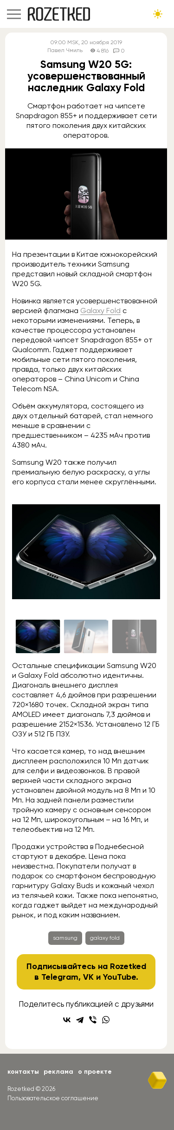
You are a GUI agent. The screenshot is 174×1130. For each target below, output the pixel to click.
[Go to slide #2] (86, 636)
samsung (65, 938)
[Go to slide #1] (38, 636)
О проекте (95, 1072)
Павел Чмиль (65, 50)
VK (88, 977)
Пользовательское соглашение (52, 1098)
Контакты (23, 1072)
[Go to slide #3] (134, 636)
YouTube (119, 977)
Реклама (58, 1072)
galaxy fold (105, 938)
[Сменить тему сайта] (157, 14)
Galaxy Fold (100, 310)
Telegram (59, 977)
